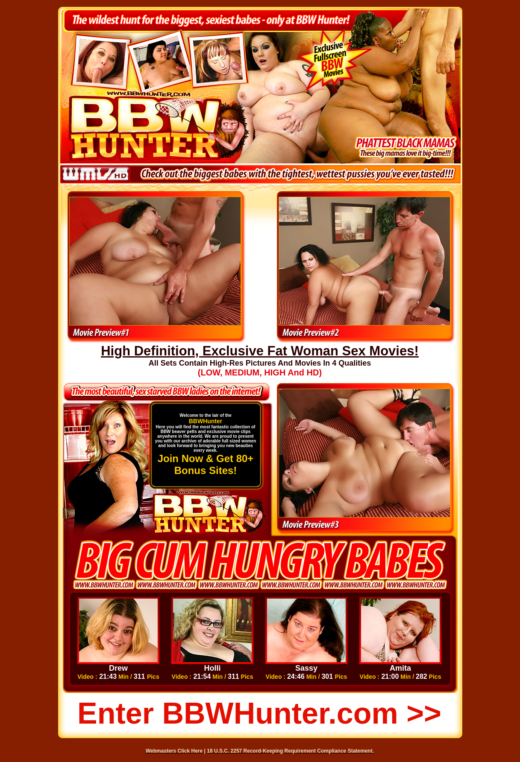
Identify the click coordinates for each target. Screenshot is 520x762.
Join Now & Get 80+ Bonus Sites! (206, 464)
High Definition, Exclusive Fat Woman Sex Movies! (260, 350)
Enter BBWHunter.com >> (259, 713)
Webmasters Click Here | (176, 751)
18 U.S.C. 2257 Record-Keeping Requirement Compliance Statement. (290, 751)
